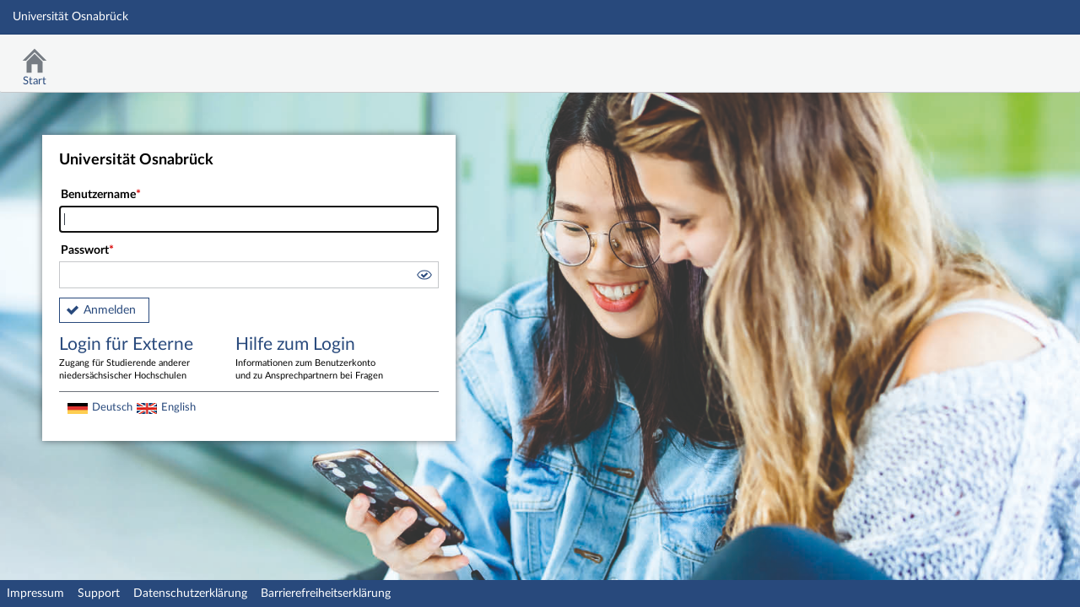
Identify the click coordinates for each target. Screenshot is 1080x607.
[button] (423, 277)
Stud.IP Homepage (1015, 57)
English (178, 407)
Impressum (35, 593)
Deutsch (112, 407)
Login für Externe (135, 359)
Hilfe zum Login (311, 359)
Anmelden (110, 310)
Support (99, 593)
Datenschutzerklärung (190, 593)
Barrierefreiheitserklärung (326, 593)
